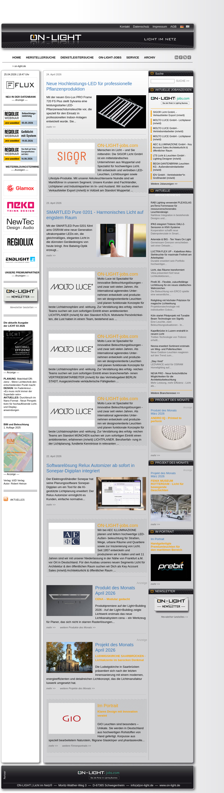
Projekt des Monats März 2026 (163, 474)
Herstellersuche (41, 57)
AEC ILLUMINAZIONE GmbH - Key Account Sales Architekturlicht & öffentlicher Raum (172, 147)
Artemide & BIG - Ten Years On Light (171, 239)
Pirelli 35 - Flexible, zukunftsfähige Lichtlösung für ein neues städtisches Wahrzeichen (171, 285)
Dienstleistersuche (77, 57)
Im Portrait (107, 705)
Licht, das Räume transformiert (167, 269)
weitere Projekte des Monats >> (77, 688)
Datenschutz (141, 26)
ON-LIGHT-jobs (110, 57)
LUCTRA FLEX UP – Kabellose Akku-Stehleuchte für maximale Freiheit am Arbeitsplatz (171, 254)
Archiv (149, 57)
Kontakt (125, 26)
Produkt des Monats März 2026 (164, 412)
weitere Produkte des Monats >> (77, 627)
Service (132, 57)
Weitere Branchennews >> (165, 393)
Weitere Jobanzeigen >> (164, 183)
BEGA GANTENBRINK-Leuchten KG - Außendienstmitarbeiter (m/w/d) (171, 166)
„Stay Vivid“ (157, 361)
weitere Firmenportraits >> (76, 745)
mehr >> (51, 126)
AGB (173, 26)
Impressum (160, 26)
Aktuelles (17, 499)
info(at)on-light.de (142, 785)
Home (16, 57)
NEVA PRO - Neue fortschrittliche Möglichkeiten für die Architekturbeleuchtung (169, 376)
